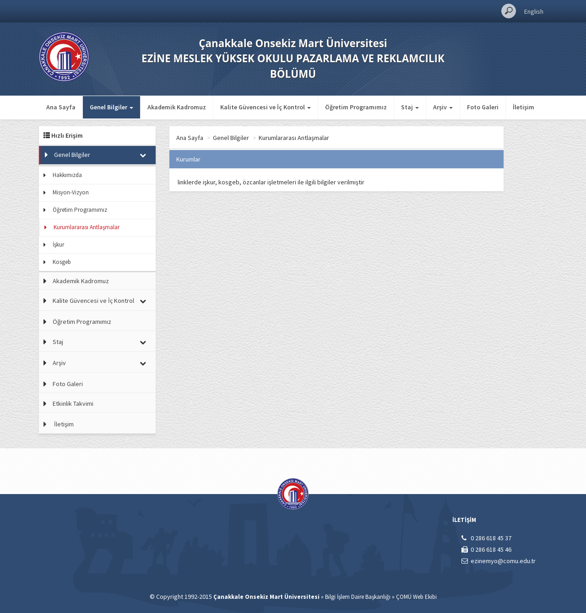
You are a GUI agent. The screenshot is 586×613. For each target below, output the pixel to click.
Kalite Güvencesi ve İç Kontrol (93, 300)
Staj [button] (410, 107)
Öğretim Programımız (356, 107)
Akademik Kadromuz (176, 107)
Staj (58, 342)
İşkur (58, 244)
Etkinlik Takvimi (73, 403)
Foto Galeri (483, 107)
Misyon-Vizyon (71, 192)
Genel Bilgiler (72, 155)
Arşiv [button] (443, 107)
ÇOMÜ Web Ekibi (416, 597)
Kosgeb (62, 262)
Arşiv (59, 363)
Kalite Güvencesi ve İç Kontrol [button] (265, 107)
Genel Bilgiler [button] (111, 107)
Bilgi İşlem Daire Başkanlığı (358, 597)
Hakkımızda (67, 175)
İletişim (523, 107)
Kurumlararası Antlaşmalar (86, 227)
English (533, 11)
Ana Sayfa (61, 107)
